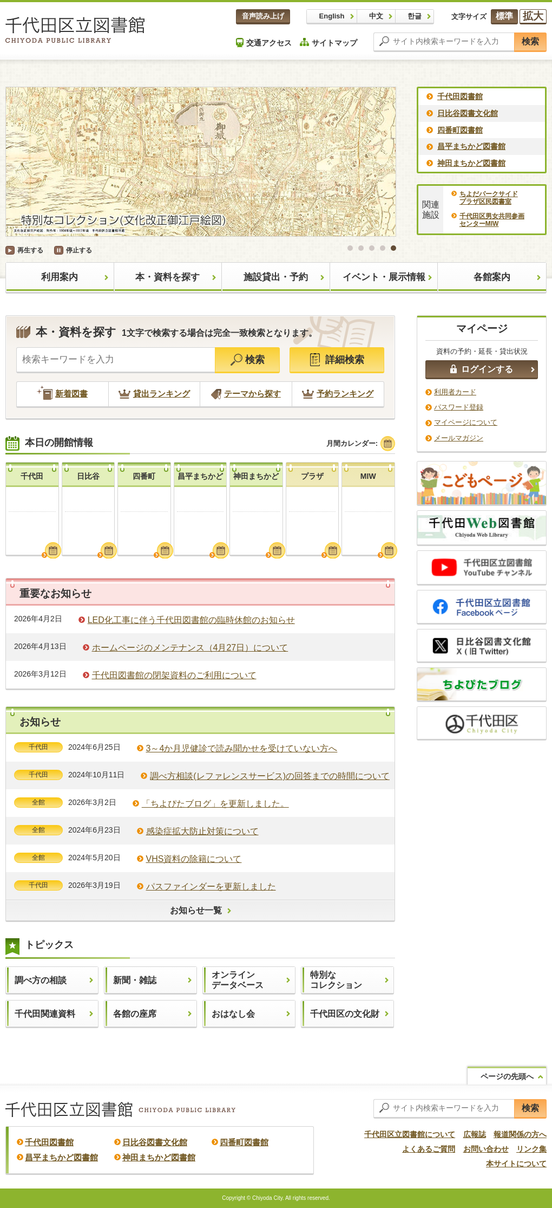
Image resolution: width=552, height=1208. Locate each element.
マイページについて (465, 422)
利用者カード (455, 392)
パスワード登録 (458, 407)
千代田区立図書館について (409, 1134)
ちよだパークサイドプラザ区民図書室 (488, 197)
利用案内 (59, 277)
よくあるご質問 (428, 1149)
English (332, 16)
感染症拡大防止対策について (202, 831)
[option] (200, 162)
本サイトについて (516, 1163)
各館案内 (492, 277)
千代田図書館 (460, 96)
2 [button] (361, 248)
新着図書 (62, 393)
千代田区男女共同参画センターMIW (491, 220)
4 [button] (382, 248)
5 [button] (393, 248)
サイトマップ (328, 42)
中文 (376, 16)
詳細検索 (337, 359)
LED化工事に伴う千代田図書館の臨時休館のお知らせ (191, 620)
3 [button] (371, 248)
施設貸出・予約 (276, 277)
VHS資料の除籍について (194, 858)
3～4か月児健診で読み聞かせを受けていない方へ (242, 748)
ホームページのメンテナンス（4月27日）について (190, 647)
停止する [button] (79, 250)
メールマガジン (458, 438)
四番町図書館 (460, 130)
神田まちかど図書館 (471, 163)
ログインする (481, 369)
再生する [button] (30, 250)
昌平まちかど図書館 (471, 146)
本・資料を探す (167, 277)
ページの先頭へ (507, 1076)
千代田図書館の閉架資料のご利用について (174, 675)
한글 (415, 16)
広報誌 (474, 1134)
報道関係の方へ (520, 1134)
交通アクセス (264, 42)
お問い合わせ (486, 1149)
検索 (530, 41)
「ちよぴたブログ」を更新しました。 (215, 803)
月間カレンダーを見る (53, 550)
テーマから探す (246, 393)
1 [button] (350, 248)
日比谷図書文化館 (467, 113)
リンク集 (531, 1149)
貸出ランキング (154, 393)
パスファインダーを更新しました (211, 886)
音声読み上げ (263, 16)
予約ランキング (337, 393)
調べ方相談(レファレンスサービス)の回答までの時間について (270, 776)
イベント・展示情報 (384, 277)
